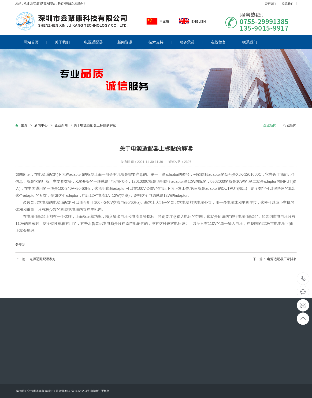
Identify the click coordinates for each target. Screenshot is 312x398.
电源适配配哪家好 (43, 259)
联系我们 (287, 3)
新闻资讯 (129, 42)
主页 (24, 125)
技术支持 (160, 42)
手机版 (105, 391)
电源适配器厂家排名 (282, 259)
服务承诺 (191, 42)
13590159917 (303, 278)
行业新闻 (290, 125)
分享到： (22, 244)
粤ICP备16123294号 (77, 391)
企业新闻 (61, 125)
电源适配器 (96, 42)
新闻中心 (41, 125)
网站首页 (35, 42)
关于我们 (270, 3)
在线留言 (222, 42)
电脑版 (94, 391)
